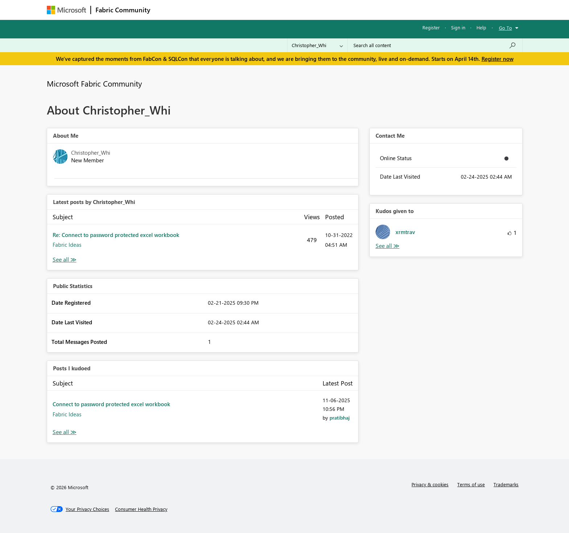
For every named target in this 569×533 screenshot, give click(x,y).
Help (481, 27)
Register (431, 27)
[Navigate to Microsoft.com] (66, 10)
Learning (321, 10)
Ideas (228, 10)
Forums (167, 10)
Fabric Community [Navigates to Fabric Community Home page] (122, 9)
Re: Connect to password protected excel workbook (116, 234)
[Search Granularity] (317, 45)
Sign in (458, 27)
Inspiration (199, 10)
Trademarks (506, 484)
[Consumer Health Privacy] (141, 509)
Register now (497, 58)
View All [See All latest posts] (65, 259)
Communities (260, 10)
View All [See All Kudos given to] (388, 246)
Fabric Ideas (67, 244)
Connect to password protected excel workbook (111, 404)
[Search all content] (435, 45)
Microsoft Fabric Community (94, 83)
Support (351, 10)
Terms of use (471, 484)
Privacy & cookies (430, 484)
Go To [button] (505, 28)
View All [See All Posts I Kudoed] (65, 432)
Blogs (293, 10)
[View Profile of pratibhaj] (339, 417)
